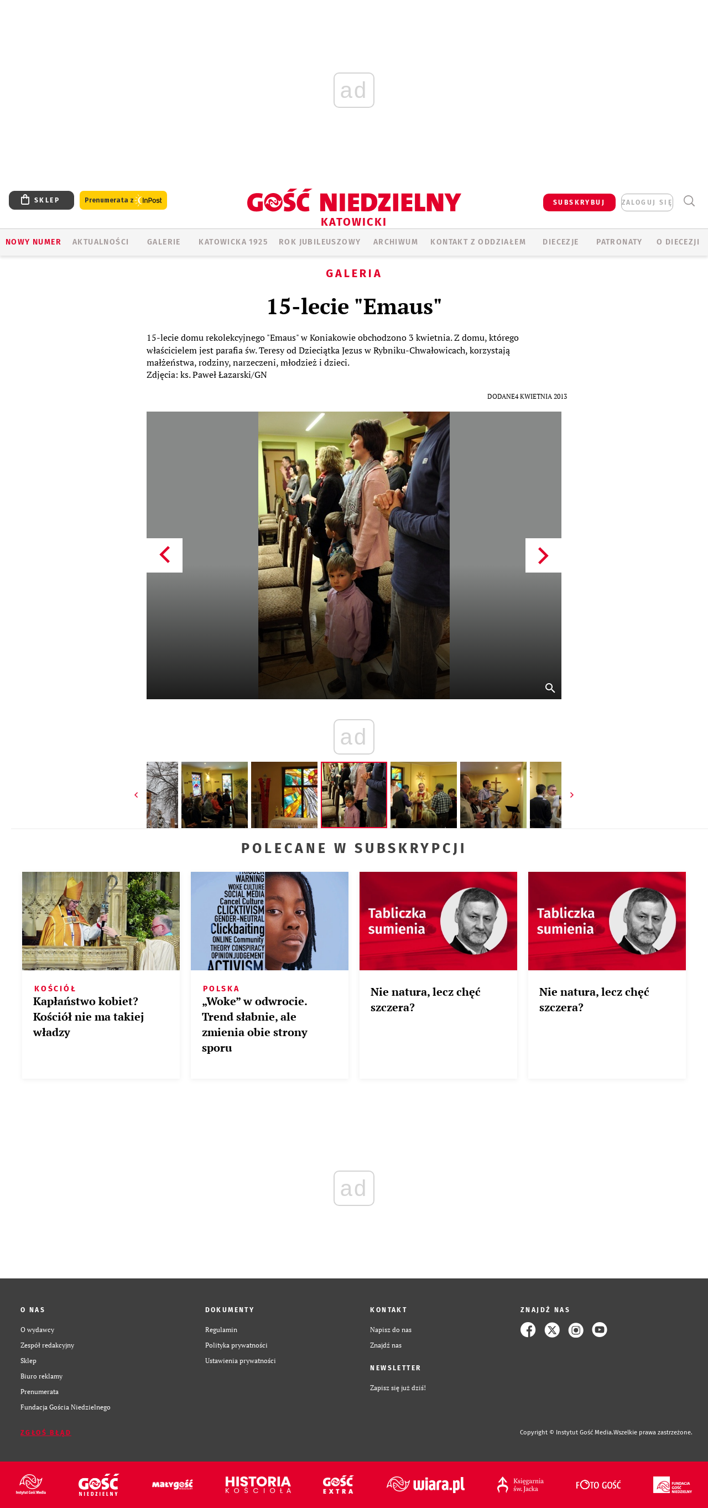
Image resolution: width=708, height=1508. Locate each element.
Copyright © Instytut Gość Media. (566, 1432)
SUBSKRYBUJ (579, 202)
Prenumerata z (123, 200)
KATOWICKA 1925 (233, 242)
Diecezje (561, 242)
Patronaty (619, 242)
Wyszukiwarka (689, 201)
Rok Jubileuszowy (320, 242)
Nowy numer (33, 242)
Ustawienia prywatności (240, 1360)
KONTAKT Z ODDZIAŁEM (478, 242)
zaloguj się (647, 202)
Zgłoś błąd (45, 1433)
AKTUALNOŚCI (100, 242)
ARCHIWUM (395, 242)
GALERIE (164, 242)
